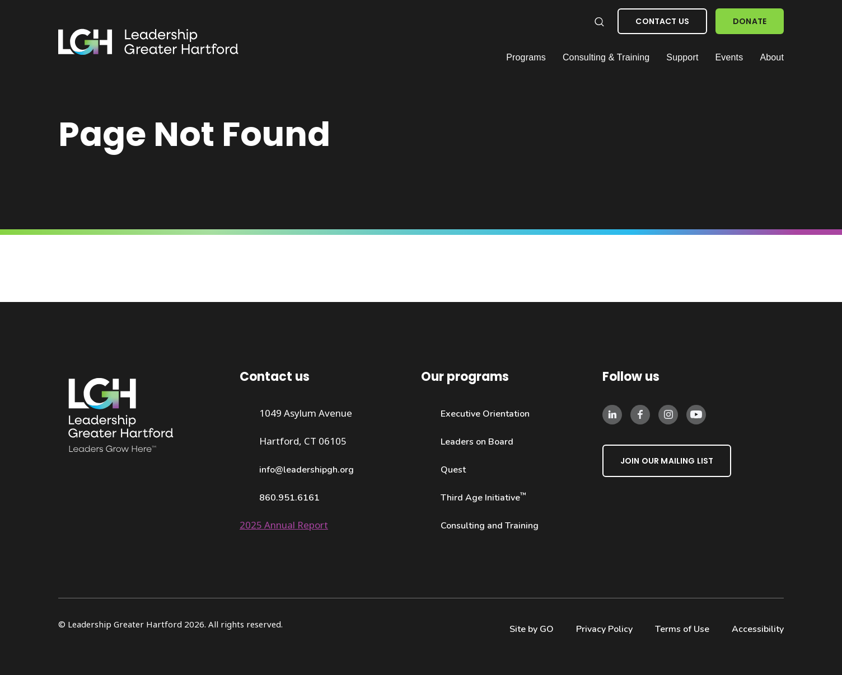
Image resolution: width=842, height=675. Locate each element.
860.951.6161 (289, 498)
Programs (526, 57)
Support (682, 57)
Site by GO (531, 629)
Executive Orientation (485, 414)
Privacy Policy (604, 629)
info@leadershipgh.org (306, 470)
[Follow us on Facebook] (640, 414)
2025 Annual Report (284, 524)
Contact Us (662, 21)
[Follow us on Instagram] (668, 414)
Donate (749, 21)
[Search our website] (598, 21)
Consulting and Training (490, 526)
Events (729, 57)
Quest (453, 470)
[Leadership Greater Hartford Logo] (148, 42)
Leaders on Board (477, 442)
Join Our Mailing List (666, 460)
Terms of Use (682, 629)
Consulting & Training (606, 57)
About (772, 57)
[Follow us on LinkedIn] (612, 414)
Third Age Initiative (483, 498)
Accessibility (758, 629)
